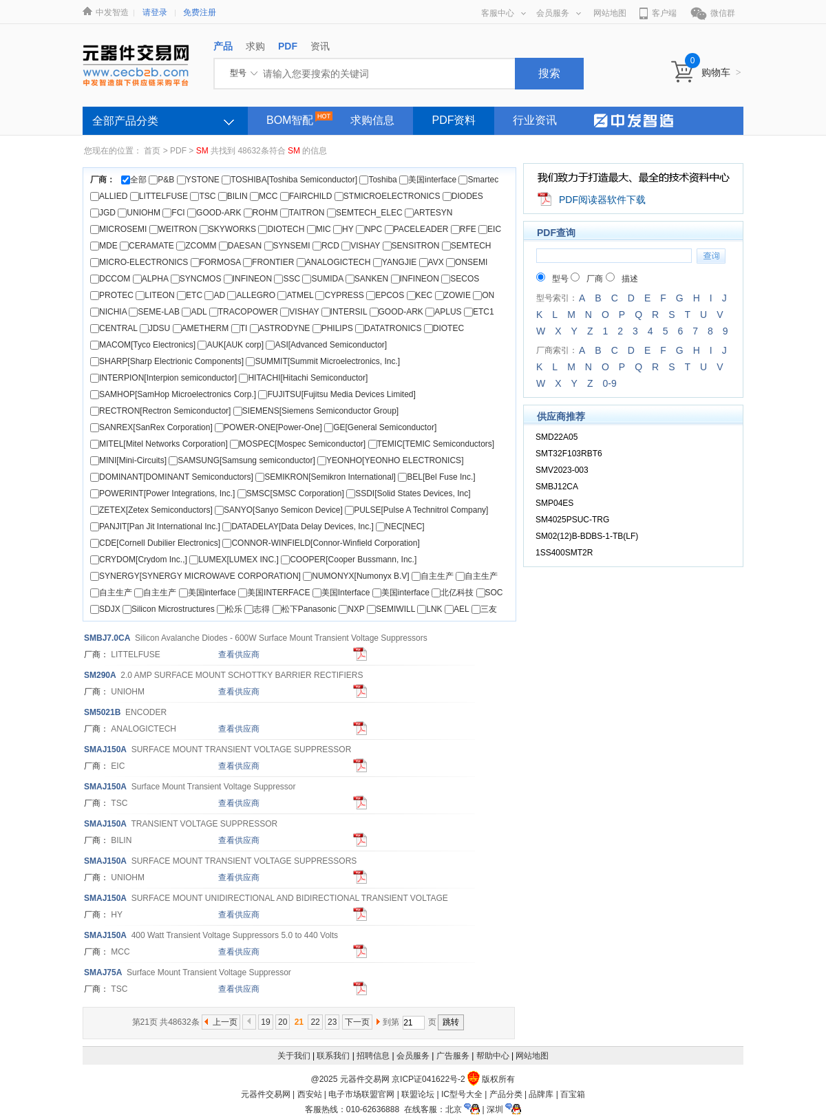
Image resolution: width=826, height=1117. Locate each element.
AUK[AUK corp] (231, 345)
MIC (319, 229)
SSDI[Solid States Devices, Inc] (408, 493)
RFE (463, 229)
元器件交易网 (265, 1094)
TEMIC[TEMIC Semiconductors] (431, 444)
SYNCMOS (196, 279)
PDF (178, 151)
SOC (489, 592)
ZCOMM (196, 246)
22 (314, 1022)
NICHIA (108, 312)
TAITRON (302, 212)
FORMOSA (216, 262)
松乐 (229, 609)
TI (239, 328)
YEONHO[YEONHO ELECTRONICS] (390, 460)
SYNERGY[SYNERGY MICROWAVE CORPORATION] (195, 576)
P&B (161, 179)
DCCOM (110, 279)
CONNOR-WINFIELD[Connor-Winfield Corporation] (320, 543)
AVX (431, 262)
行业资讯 (535, 120)
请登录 (154, 12)
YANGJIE (394, 262)
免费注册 (199, 12)
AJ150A (105, 749)
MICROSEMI (118, 229)
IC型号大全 (462, 1094)
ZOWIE (453, 295)
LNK (429, 609)
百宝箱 (572, 1094)
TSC (202, 196)
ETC (189, 295)
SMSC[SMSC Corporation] (290, 493)
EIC (489, 229)
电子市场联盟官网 (361, 1094)
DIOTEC (444, 328)
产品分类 (505, 1094)
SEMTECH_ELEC (365, 212)
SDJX (105, 609)
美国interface (427, 179)
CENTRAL (114, 328)
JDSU (155, 328)
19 (265, 1022)
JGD (103, 212)
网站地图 (609, 13)
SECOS (460, 279)
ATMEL (295, 295)
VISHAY (360, 246)
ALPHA (151, 279)
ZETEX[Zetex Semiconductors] (151, 510)
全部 (134, 179)
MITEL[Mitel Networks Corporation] (159, 444)
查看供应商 (239, 654)
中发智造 (112, 12)
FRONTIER (268, 262)
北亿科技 (453, 592)
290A (100, 675)
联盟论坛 (417, 1094)
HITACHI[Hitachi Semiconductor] (303, 378)
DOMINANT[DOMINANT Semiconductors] (171, 477)
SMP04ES (554, 503)
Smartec (478, 179)
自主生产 (433, 576)
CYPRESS (339, 295)
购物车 (721, 72)
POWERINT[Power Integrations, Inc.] (162, 493)
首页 (152, 151)
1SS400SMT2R (564, 552)
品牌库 (541, 1094)
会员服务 (558, 13)
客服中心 (503, 13)
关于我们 (293, 1056)
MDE (104, 246)
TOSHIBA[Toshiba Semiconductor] (289, 179)
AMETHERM (201, 328)
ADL (194, 312)
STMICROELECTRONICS (388, 196)
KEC (420, 295)
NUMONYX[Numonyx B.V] (356, 576)
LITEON (155, 295)
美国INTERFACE (275, 592)
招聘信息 (373, 1056)
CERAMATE (147, 246)
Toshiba (377, 179)
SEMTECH (466, 246)
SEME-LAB (154, 312)
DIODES (463, 196)
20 (282, 1022)
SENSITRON (411, 246)
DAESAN (240, 246)
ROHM (261, 212)
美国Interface (341, 592)
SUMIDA (322, 279)
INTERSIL (344, 312)
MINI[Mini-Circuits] (128, 460)
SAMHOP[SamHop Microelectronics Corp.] (173, 394)
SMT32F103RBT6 (569, 453)
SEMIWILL (391, 609)
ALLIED (108, 196)
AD (214, 295)
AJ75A (103, 972)
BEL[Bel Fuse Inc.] (436, 477)
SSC (287, 279)
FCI (173, 212)
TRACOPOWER (243, 312)
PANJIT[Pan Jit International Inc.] (155, 526)
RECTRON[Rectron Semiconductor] (160, 411)
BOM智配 (289, 120)
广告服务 (452, 1056)
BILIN (233, 196)
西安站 (309, 1094)
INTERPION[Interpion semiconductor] (163, 378)
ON (483, 295)
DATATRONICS (388, 328)
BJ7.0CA (107, 638)
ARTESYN (428, 212)
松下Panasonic (305, 609)
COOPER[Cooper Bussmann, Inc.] (348, 559)
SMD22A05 (557, 437)
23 (332, 1022)
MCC (263, 196)
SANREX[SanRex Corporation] (151, 427)
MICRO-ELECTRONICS (139, 262)
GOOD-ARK (214, 212)
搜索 (549, 73)
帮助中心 (492, 1056)
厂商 (587, 279)
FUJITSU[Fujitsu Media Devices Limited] (336, 394)
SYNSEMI (287, 246)
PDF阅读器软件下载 (602, 199)
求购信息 (372, 120)
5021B (102, 712)
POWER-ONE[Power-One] (268, 427)
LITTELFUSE (159, 196)
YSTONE (198, 179)
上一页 (225, 1022)
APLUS (443, 312)
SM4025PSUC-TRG (572, 519)
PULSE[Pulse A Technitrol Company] (416, 510)
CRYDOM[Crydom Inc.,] (138, 559)
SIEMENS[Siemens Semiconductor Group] (316, 411)
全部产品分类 (125, 121)
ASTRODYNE (280, 328)
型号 (552, 279)
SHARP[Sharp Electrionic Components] (167, 361)
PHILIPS (333, 328)
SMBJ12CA (557, 486)
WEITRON (173, 229)
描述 (622, 279)
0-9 (609, 383)
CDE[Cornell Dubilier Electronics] (155, 543)
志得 (257, 609)
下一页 (357, 1022)
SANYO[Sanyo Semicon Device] (279, 510)
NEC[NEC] (400, 526)
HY (343, 229)
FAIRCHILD (306, 196)
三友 (484, 609)
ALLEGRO (251, 295)
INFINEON (248, 279)
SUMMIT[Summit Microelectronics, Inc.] (323, 361)
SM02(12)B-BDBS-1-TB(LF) (587, 536)
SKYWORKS (228, 229)
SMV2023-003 (562, 470)
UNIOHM (139, 212)
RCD (326, 246)
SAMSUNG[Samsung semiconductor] (242, 460)
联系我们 (333, 1056)
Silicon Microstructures (169, 609)
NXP (351, 609)
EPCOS (385, 295)
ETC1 (479, 312)
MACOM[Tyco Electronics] (142, 345)
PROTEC (112, 295)
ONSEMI (466, 262)
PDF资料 (454, 120)
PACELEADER (417, 229)
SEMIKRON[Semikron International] (325, 477)
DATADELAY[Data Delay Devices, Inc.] (298, 526)
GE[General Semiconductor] (380, 427)
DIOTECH (281, 229)
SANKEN (367, 279)
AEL (457, 609)
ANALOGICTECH (334, 262)
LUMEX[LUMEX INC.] (234, 559)
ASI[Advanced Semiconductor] (326, 345)
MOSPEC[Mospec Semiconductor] (298, 444)
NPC (369, 229)
